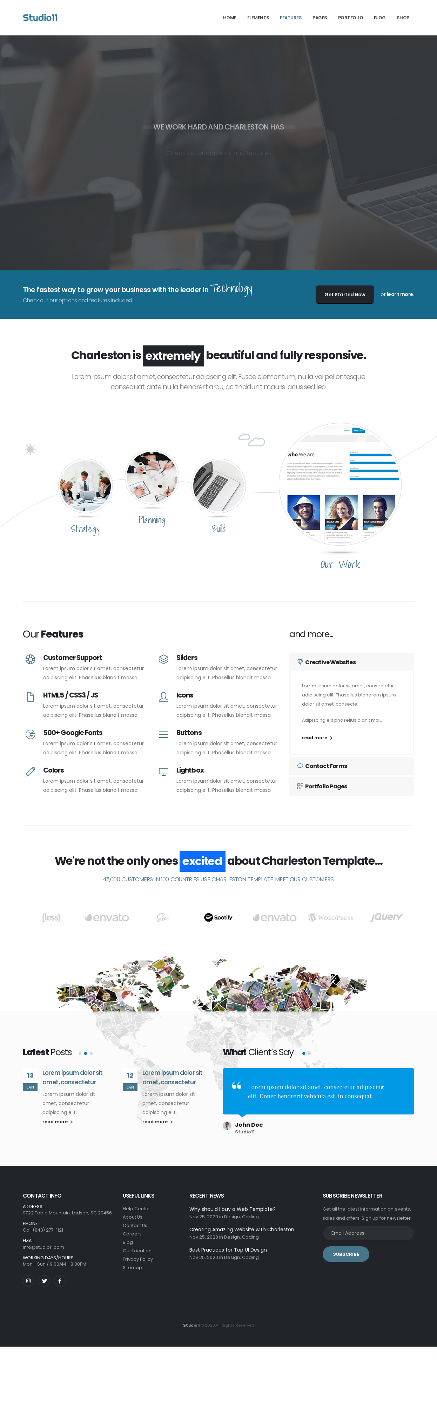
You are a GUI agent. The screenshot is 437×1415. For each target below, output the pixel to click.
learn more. (401, 294)
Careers (132, 1234)
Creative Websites (326, 662)
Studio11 (191, 1325)
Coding (250, 1217)
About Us (132, 1217)
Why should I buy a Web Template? (232, 1209)
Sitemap (132, 1268)
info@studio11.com (43, 1247)
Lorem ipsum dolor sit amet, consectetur (72, 1088)
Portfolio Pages (322, 786)
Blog (128, 1242)
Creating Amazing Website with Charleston (241, 1229)
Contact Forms (322, 766)
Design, (232, 1217)
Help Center (136, 1209)
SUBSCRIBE (346, 1254)
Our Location (137, 1251)
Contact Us (135, 1225)
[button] (80, 1064)
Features (291, 17)
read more (317, 738)
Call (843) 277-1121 (43, 1230)
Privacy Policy (138, 1259)
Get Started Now (344, 294)
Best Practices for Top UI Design (228, 1249)
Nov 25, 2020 (203, 1217)
